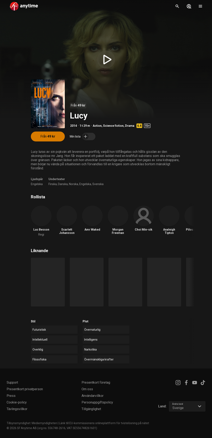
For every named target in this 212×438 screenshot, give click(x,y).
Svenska (98, 184)
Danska (63, 184)
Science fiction (113, 125)
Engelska (37, 184)
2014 (73, 125)
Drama (129, 125)
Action (97, 125)
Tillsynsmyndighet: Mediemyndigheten (32, 423)
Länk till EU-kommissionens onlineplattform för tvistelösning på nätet (104, 423)
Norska (73, 184)
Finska (52, 184)
